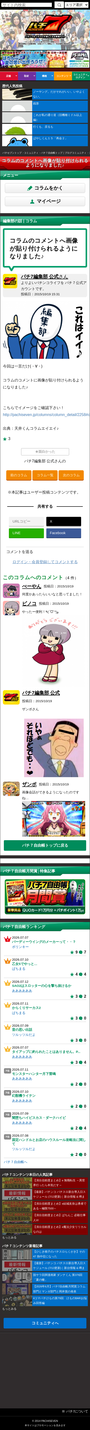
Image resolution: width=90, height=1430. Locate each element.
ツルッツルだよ (24, 1035)
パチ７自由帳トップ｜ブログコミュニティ (63, 152)
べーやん (31, 586)
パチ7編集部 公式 (44, 276)
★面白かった (45, 451)
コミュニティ (31, 152)
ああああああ (22, 991)
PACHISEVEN (49, 1420)
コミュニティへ (45, 1323)
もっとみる (9, 1237)
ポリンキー (20, 947)
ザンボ (29, 784)
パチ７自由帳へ (15, 1162)
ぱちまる (18, 969)
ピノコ (29, 603)
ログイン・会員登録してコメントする (45, 562)
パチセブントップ (12, 152)
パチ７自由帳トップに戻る (45, 845)
